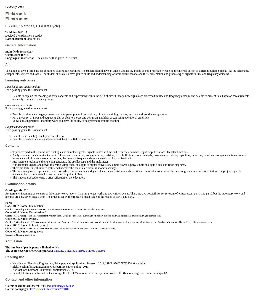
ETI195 (79, 250)
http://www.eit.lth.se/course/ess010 (49, 288)
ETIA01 (100, 250)
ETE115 (69, 250)
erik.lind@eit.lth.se (63, 285)
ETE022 (58, 250)
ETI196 (90, 250)
